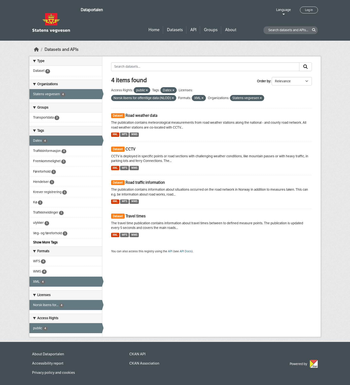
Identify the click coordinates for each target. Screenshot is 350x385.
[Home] (36, 49)
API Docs (186, 251)
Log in (309, 10)
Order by (263, 81)
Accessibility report (47, 363)
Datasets (175, 29)
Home (154, 29)
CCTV (130, 149)
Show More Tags (45, 242)
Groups (211, 29)
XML (115, 134)
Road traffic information (145, 182)
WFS (124, 134)
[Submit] (305, 66)
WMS (134, 134)
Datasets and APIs (61, 49)
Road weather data (141, 115)
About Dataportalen (48, 354)
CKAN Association (144, 363)
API (193, 29)
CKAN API (137, 354)
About (230, 29)
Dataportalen (92, 10)
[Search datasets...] (205, 66)
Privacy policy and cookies (53, 372)
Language (283, 10)
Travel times (135, 216)
